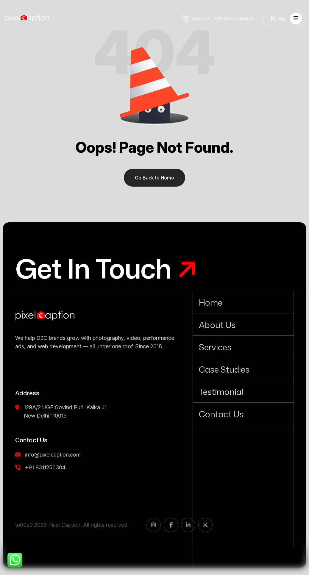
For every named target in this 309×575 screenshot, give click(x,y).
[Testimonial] (243, 391)
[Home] (243, 302)
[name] (45, 316)
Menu (286, 18)
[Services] (243, 347)
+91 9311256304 (40, 467)
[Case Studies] (243, 369)
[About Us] (243, 324)
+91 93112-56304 (217, 18)
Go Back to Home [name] (154, 178)
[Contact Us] (243, 414)
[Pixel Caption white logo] (26, 18)
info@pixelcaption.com (48, 454)
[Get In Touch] (106, 268)
